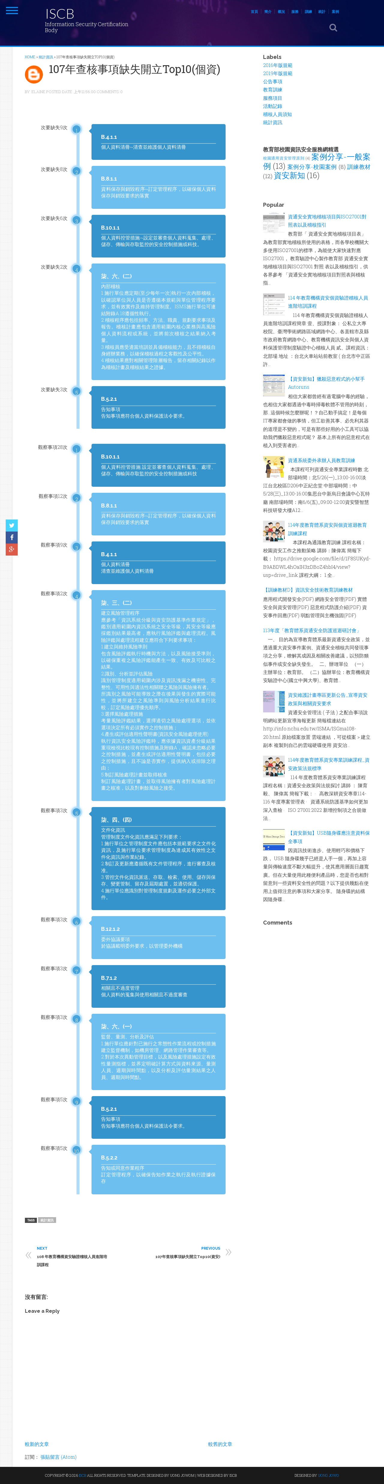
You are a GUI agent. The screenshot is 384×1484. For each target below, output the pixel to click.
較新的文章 (37, 1444)
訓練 (308, 11)
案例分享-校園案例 (312, 166)
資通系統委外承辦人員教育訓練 (321, 460)
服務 (294, 11)
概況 (281, 11)
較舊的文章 (220, 1444)
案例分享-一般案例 (316, 161)
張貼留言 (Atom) (58, 1457)
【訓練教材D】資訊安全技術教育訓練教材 (308, 590)
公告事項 (272, 81)
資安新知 (289, 175)
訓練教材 (358, 166)
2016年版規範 (277, 65)
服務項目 (272, 98)
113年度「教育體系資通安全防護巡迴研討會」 (312, 630)
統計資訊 (47, 1220)
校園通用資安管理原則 (283, 158)
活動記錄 (272, 106)
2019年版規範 (277, 73)
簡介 (268, 11)
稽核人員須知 (277, 114)
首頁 (254, 11)
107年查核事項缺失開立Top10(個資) (134, 69)
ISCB (59, 13)
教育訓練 (272, 89)
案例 (335, 11)
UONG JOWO (328, 1475)
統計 (322, 11)
